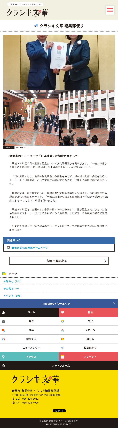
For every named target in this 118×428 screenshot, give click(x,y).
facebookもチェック (56, 303)
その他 (7, 288)
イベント (8, 295)
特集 (90, 312)
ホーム (31, 312)
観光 (31, 321)
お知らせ (8, 281)
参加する (31, 339)
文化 (90, 321)
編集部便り (90, 348)
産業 (31, 330)
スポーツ (90, 330)
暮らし (90, 339)
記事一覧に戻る (57, 260)
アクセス (31, 357)
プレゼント (90, 357)
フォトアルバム (61, 365)
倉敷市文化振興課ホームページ (30, 247)
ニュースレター (31, 348)
